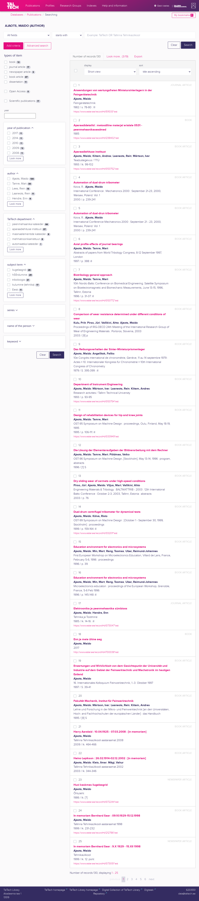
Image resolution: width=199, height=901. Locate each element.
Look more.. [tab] (117, 56)
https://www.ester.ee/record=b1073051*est (96, 863)
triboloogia (21, 280)
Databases (17, 14)
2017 (17, 133)
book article (19, 77)
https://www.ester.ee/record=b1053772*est (96, 300)
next (151, 879)
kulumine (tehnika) (26, 285)
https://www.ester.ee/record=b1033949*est (96, 436)
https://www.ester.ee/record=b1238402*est (96, 138)
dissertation (18, 82)
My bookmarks (183, 15)
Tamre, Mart (22, 184)
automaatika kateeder (27, 244)
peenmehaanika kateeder (30, 224)
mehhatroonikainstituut (28, 239)
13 (80, 476)
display (88, 65)
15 (80, 542)
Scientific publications (24, 101)
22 (80, 753)
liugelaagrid (22, 270)
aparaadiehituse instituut (29, 229)
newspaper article (22, 72)
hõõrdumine (22, 275)
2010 (17, 143)
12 (80, 445)
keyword (14, 341)
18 (80, 634)
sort (141, 65)
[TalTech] (12, 5)
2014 (17, 138)
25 (80, 841)
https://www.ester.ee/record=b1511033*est (95, 111)
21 (80, 726)
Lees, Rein (21, 189)
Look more (15, 158)
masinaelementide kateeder (31, 234)
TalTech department (21, 219)
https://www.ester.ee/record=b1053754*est (96, 401)
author (13, 173)
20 (80, 696)
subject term (16, 264)
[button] (193, 5)
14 (80, 506)
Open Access (19, 91)
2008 (18, 153)
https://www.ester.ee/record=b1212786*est (96, 832)
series (12, 310)
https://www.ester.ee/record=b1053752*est (96, 168)
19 (80, 661)
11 (79, 410)
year (6, 110)
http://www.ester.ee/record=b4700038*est (96, 652)
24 (80, 810)
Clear (174, 45)
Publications (34, 14)
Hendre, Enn (22, 198)
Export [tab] (138, 56)
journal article (19, 67)
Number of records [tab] (87, 56)
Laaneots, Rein (23, 193)
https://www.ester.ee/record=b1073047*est (96, 625)
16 (80, 572)
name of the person (21, 326)
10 (80, 379)
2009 (18, 148)
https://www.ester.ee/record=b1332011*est (95, 533)
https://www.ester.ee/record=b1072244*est (96, 801)
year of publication (20, 128)
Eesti (17, 290)
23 (80, 779)
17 (80, 603)
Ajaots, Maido (23, 179)
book (15, 62)
